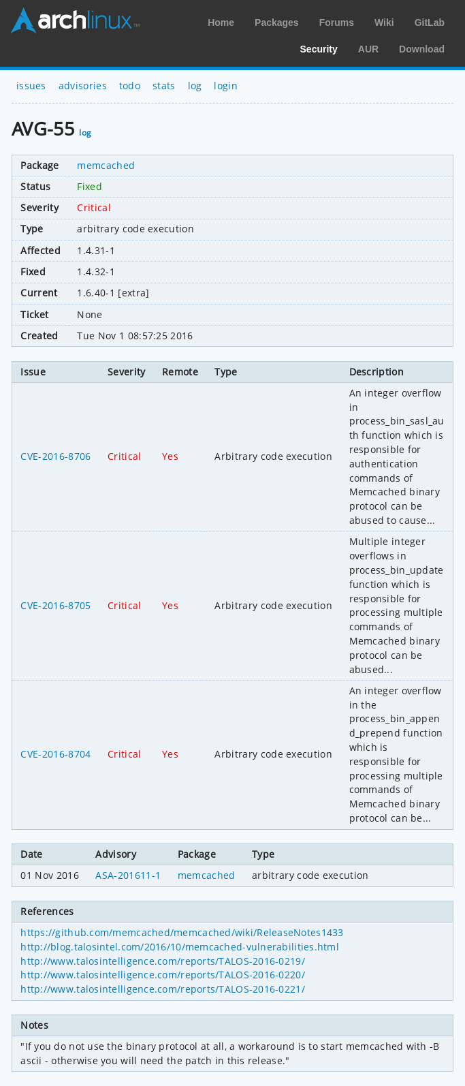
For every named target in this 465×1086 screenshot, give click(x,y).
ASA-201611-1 (128, 875)
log (195, 85)
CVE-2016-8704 (55, 753)
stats (164, 85)
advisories (83, 85)
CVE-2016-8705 (55, 605)
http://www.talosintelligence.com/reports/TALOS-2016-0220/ (162, 974)
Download (422, 49)
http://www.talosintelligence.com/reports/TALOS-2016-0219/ (162, 961)
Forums (336, 22)
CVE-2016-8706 (55, 456)
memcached (106, 165)
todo (129, 85)
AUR (368, 49)
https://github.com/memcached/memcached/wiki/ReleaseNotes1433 (181, 932)
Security (319, 49)
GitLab (430, 22)
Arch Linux (75, 20)
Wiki (384, 22)
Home (221, 22)
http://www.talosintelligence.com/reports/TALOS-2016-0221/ (162, 988)
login (226, 85)
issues (31, 85)
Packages (277, 22)
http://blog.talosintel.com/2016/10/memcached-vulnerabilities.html (179, 946)
